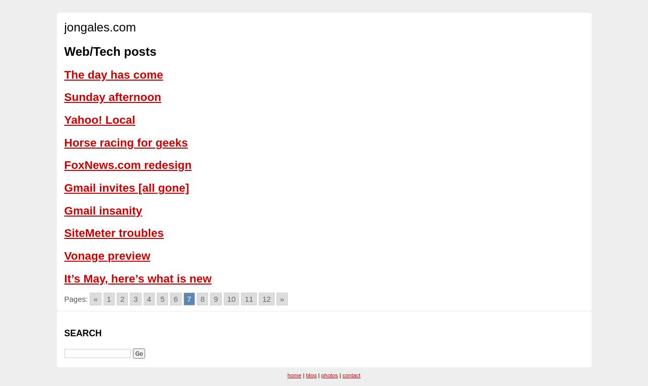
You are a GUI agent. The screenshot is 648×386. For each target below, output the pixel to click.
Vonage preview (107, 256)
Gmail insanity (103, 210)
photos (329, 375)
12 (266, 299)
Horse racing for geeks (126, 142)
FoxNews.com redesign (128, 165)
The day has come (113, 74)
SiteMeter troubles (114, 233)
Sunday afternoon (112, 97)
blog (311, 375)
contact (351, 375)
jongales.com (100, 27)
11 (249, 299)
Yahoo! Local (99, 120)
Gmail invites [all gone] (126, 188)
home (295, 375)
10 (231, 299)
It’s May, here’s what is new (138, 278)
